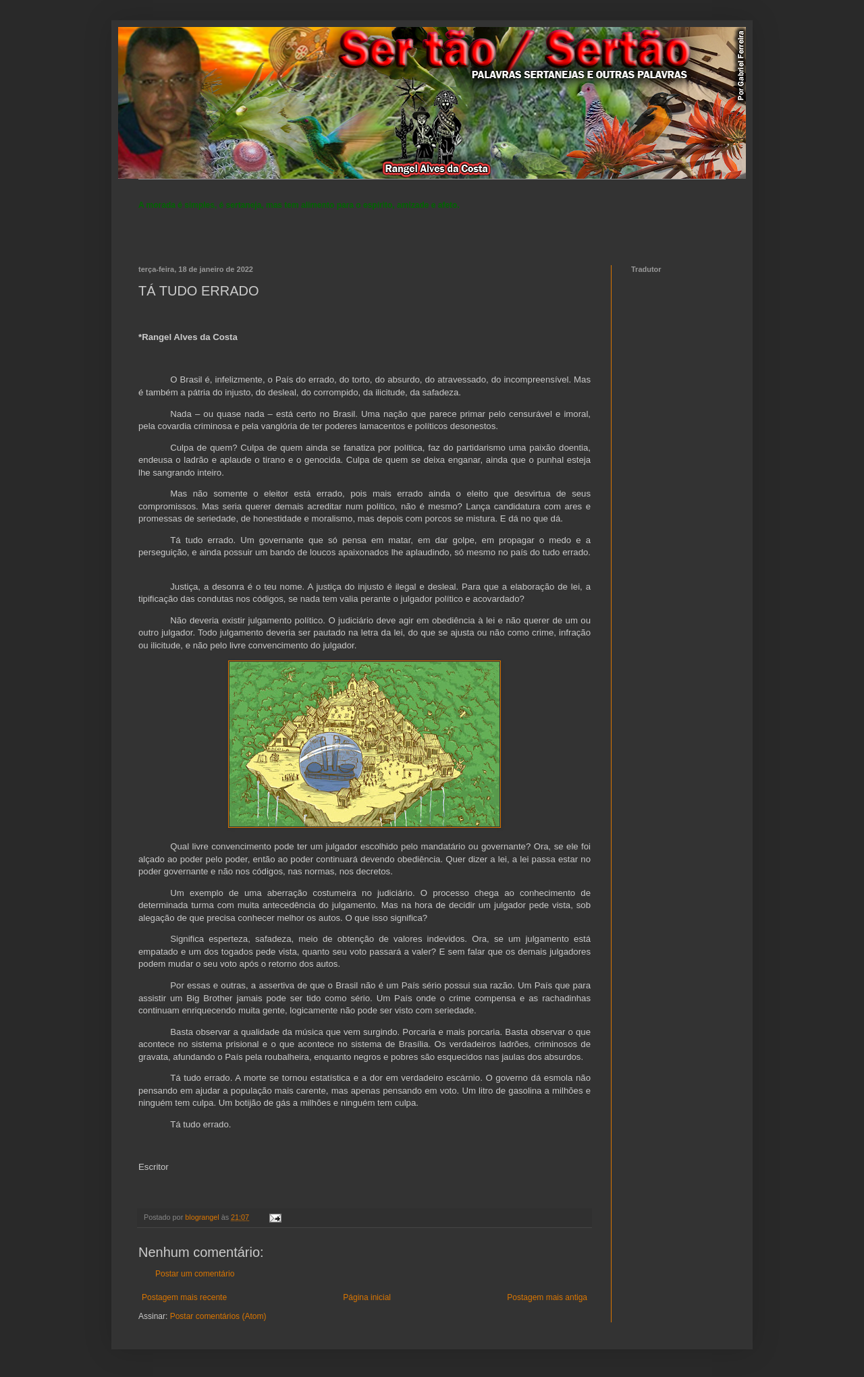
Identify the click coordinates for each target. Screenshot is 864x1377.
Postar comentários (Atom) (218, 1316)
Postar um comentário (194, 1273)
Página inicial (367, 1297)
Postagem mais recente (184, 1297)
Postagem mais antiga (547, 1297)
